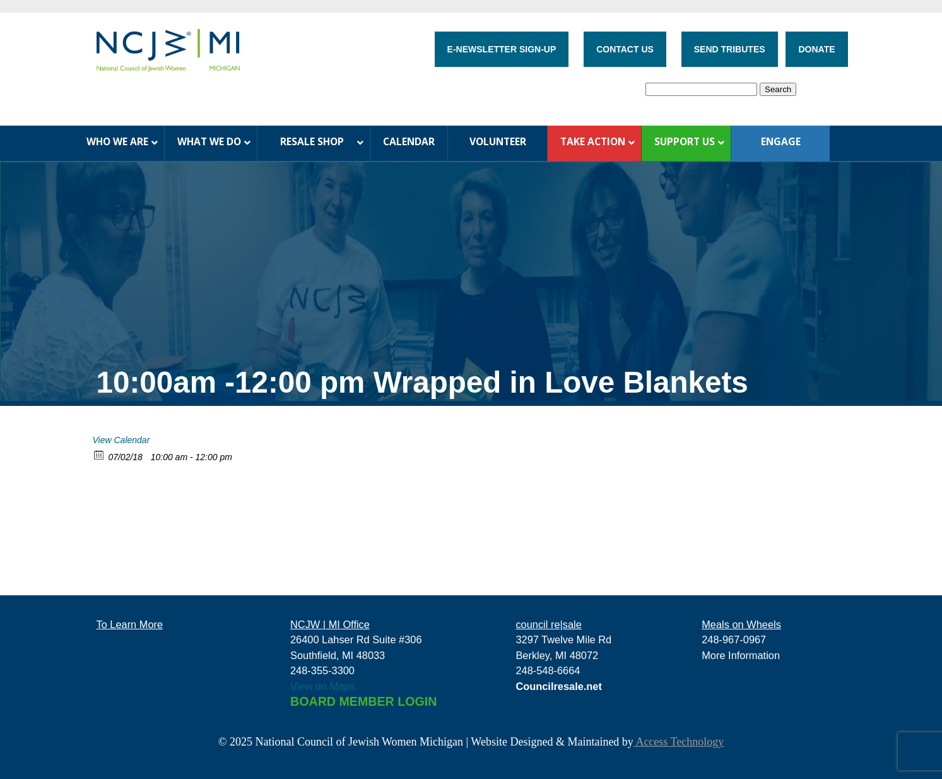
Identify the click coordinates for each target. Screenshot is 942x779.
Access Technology (678, 741)
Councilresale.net (558, 686)
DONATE (816, 49)
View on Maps (322, 686)
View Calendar (121, 440)
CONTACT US (625, 49)
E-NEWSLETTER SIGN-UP (501, 49)
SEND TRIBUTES (729, 49)
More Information (741, 655)
